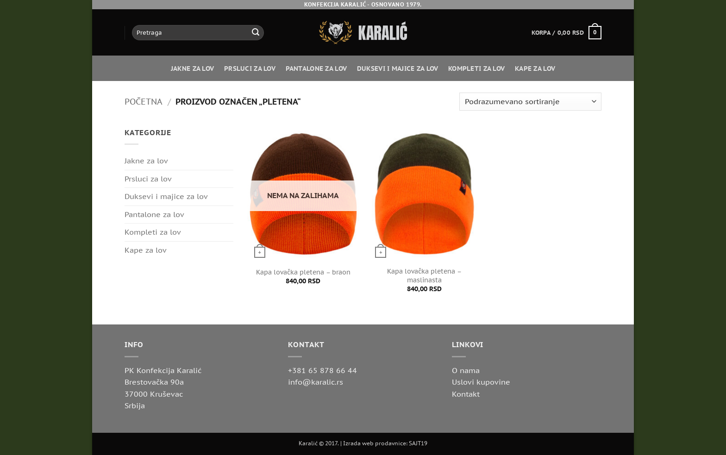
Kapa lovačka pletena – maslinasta (424, 275)
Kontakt (466, 394)
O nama (466, 370)
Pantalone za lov (316, 68)
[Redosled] (530, 102)
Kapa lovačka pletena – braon (303, 272)
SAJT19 (418, 443)
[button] (566, 33)
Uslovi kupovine (481, 381)
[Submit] (255, 33)
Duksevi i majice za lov (397, 68)
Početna (144, 101)
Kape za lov (535, 68)
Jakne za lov (192, 68)
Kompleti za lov (476, 68)
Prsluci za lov (249, 68)
